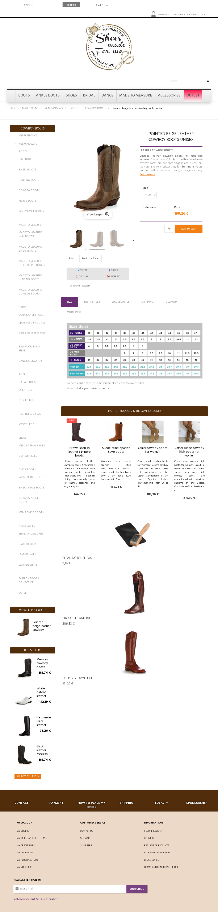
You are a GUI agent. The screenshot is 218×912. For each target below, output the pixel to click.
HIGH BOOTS (26, 159)
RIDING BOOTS (27, 201)
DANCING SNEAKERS (31, 361)
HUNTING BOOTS (29, 180)
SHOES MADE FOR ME (24, 108)
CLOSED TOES (27, 400)
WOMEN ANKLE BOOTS (32, 477)
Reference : (150, 207)
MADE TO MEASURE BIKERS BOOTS (30, 249)
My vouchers (24, 867)
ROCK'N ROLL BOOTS (31, 211)
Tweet (82, 270)
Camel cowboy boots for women (152, 450)
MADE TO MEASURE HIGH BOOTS (30, 234)
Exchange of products (157, 853)
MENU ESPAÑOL (28, 136)
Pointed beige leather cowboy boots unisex (42, 628)
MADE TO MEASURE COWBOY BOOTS (30, 292)
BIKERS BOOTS (27, 170)
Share (113, 270)
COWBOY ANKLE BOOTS (28, 500)
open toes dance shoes (32, 323)
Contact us (86, 831)
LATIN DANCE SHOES (31, 315)
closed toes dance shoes (32, 333)
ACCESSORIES (27, 526)
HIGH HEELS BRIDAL (30, 414)
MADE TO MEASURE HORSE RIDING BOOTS (32, 263)
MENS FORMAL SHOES (32, 445)
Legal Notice (151, 860)
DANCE (23, 307)
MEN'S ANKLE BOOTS (31, 512)
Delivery (171, 302)
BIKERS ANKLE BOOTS (31, 488)
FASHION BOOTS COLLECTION (29, 580)
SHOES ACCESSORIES (31, 534)
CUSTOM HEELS (28, 456)
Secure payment (153, 831)
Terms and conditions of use (161, 867)
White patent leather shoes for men (43, 696)
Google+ (82, 276)
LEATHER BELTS (28, 544)
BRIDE (22, 374)
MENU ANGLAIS (54, 108)
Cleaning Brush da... (77, 558)
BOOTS (74, 108)
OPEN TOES (25, 390)
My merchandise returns (32, 838)
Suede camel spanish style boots (116, 450)
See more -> (147, 174)
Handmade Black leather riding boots (44, 725)
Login (203, 15)
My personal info (27, 860)
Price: (177, 207)
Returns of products (156, 845)
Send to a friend (90, 258)
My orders (23, 831)
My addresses (25, 853)
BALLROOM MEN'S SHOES (30, 348)
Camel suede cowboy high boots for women (189, 452)
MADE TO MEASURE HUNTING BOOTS (30, 277)
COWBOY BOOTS (95, 108)
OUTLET (23, 593)
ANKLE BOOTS (27, 469)
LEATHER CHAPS (28, 565)
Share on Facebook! (80, 286)
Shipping (147, 302)
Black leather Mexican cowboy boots (42, 754)
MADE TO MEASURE (30, 225)
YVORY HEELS (26, 424)
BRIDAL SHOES (27, 382)
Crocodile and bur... (77, 618)
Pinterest (113, 276)
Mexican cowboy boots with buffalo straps (42, 669)
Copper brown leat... (77, 678)
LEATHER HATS (27, 554)
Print (72, 258)
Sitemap (84, 838)
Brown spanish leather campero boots (79, 452)
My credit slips (26, 845)
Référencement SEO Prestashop (35, 899)
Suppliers (86, 845)
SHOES (23, 438)
